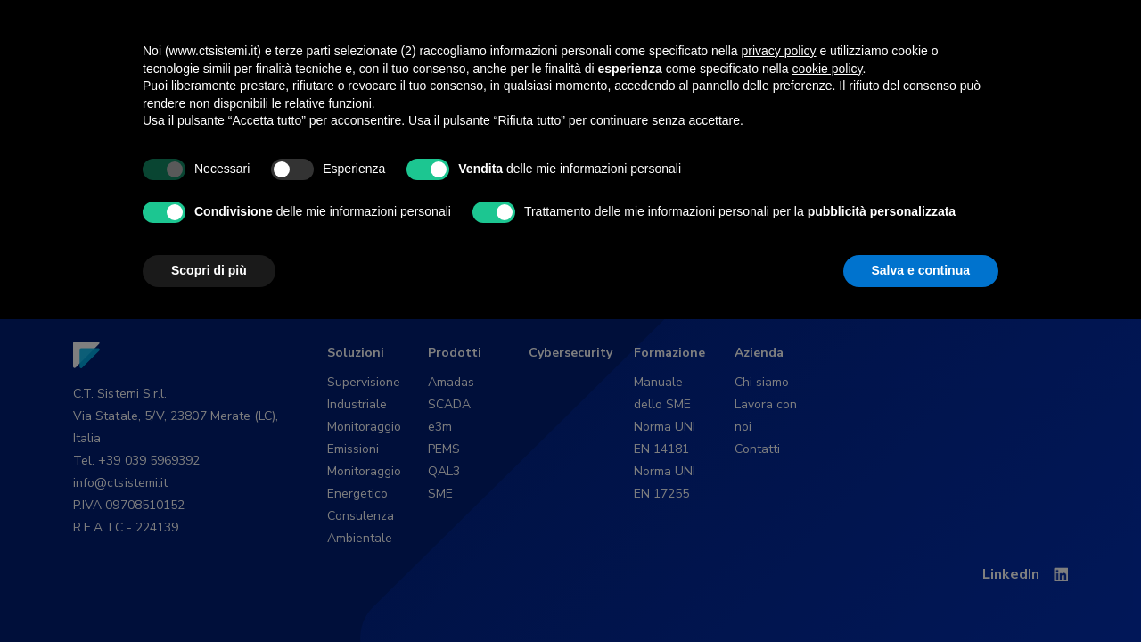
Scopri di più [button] (209, 593)
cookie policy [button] (827, 391)
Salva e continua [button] (921, 593)
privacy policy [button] (779, 373)
